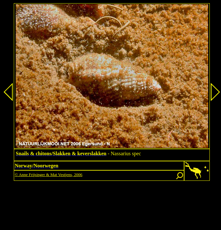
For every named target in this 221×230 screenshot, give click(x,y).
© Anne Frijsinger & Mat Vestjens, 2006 (48, 174)
